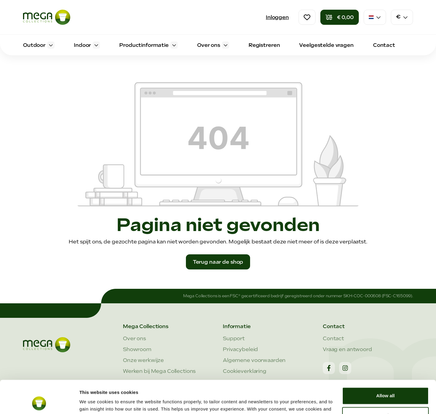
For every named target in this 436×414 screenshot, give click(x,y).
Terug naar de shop (218, 262)
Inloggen (277, 17)
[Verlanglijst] (307, 17)
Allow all (385, 364)
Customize (386, 384)
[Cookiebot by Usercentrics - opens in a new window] (39, 402)
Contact (333, 338)
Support (234, 338)
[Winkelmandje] (339, 17)
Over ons (134, 338)
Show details (93, 402)
